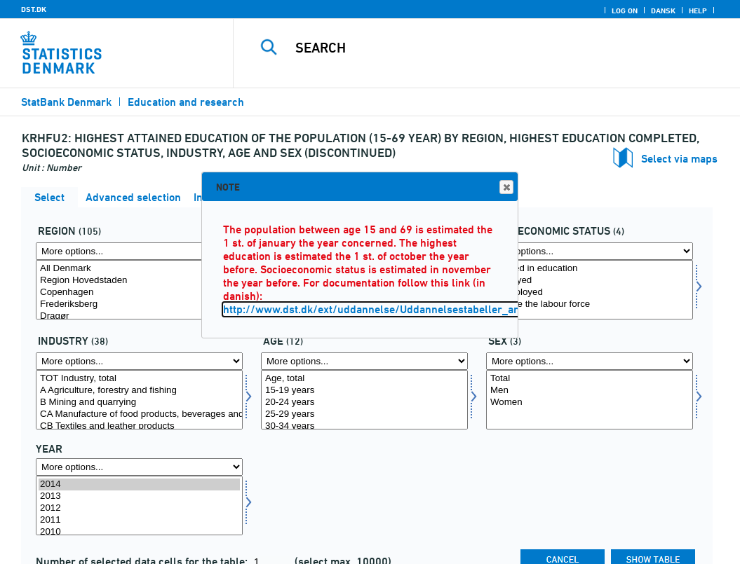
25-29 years (364, 414)
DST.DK (33, 9)
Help (698, 10)
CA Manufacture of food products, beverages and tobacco (139, 414)
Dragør (139, 316)
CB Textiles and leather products (139, 426)
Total (589, 379)
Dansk (663, 10)
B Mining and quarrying (139, 402)
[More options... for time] (139, 467)
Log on (625, 10)
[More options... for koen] (589, 361)
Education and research (186, 102)
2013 (139, 496)
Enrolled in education (589, 269)
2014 (139, 484)
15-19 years (364, 391)
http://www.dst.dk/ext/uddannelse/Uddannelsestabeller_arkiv (377, 309)
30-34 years (364, 426)
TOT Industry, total (139, 379)
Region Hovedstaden (139, 281)
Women (589, 402)
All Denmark (139, 269)
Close (505, 187)
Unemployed (589, 292)
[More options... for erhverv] (139, 361)
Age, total (364, 379)
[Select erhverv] (139, 399)
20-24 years (364, 402)
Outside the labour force (589, 304)
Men (589, 391)
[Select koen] (589, 399)
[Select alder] (364, 399)
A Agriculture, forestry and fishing (139, 391)
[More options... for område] (139, 251)
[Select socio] (589, 289)
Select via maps (679, 158)
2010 (139, 532)
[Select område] (139, 289)
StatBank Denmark (66, 102)
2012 (139, 508)
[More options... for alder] (364, 361)
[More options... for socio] (589, 251)
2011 (139, 520)
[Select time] (139, 505)
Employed (589, 281)
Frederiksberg (139, 304)
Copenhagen (139, 292)
